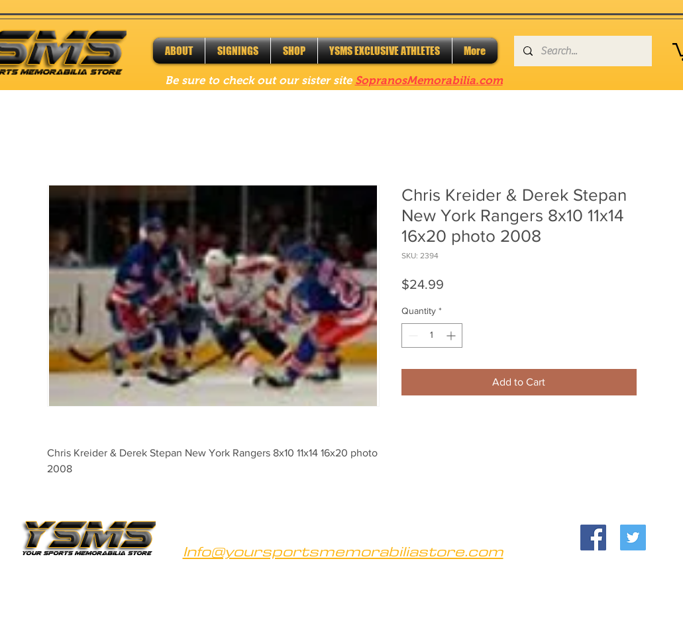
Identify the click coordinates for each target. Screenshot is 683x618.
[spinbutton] (432, 335)
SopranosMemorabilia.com (429, 80)
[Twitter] (633, 537)
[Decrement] (411, 335)
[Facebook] (593, 537)
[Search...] (582, 51)
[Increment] (452, 335)
